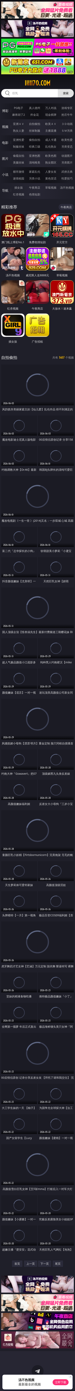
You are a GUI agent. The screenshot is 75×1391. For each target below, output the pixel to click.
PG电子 (18, 108)
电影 (5, 142)
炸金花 (34, 115)
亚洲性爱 (18, 140)
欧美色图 (50, 156)
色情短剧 (34, 194)
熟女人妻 (18, 130)
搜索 (66, 93)
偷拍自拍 (34, 140)
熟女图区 (50, 162)
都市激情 (18, 172)
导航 (5, 190)
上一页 (30, 1264)
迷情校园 (18, 178)
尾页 (58, 1264)
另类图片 (67, 162)
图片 (5, 158)
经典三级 (34, 146)
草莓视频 (50, 187)
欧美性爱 (67, 140)
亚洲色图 (34, 156)
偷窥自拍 (18, 156)
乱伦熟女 (50, 146)
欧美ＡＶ (50, 124)
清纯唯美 (34, 162)
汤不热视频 (67, 187)
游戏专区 (67, 108)
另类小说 (34, 178)
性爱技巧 (67, 178)
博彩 (5, 111)
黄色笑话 (50, 178)
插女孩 (18, 187)
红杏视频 (18, 194)
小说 (5, 174)
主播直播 (50, 130)
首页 (17, 1264)
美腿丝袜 (18, 162)
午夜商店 (34, 187)
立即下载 (60, 1382)
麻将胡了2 (18, 115)
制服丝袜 (18, 146)
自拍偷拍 (34, 124)
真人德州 (34, 108)
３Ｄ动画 (67, 124)
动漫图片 (67, 156)
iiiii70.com (37, 83)
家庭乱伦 (34, 172)
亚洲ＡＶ (18, 124)
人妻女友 (50, 172)
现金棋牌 (50, 115)
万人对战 (50, 108)
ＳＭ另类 (67, 130)
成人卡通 (50, 140)
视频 (5, 126)
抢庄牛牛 (67, 115)
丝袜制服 (34, 130)
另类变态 (67, 146)
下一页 (44, 1264)
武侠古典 (67, 172)
